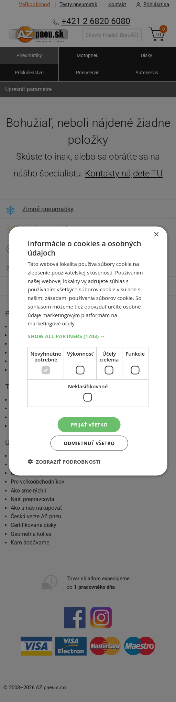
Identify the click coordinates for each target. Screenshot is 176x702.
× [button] (155, 234)
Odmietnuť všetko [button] (89, 443)
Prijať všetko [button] (89, 424)
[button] (88, 336)
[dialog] (88, 351)
